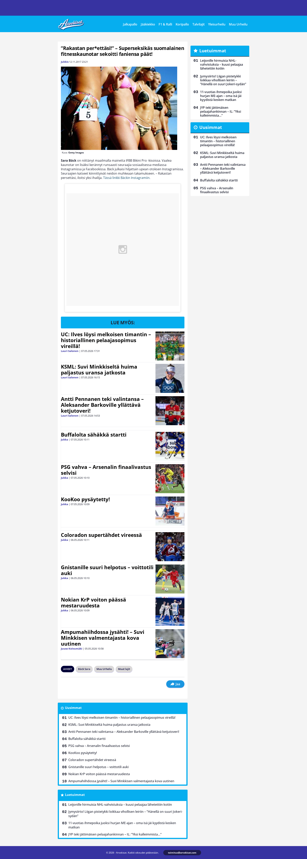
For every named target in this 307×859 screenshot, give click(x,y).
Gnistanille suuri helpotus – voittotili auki (107, 570)
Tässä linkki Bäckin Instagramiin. (126, 178)
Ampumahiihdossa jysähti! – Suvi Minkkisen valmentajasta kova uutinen (102, 637)
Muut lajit (124, 669)
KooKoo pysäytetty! (85, 499)
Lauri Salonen (70, 351)
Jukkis (65, 61)
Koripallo (182, 24)
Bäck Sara (84, 669)
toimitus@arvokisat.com (182, 852)
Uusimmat (73, 708)
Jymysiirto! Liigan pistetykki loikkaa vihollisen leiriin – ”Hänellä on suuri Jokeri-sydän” (125, 813)
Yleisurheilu (216, 24)
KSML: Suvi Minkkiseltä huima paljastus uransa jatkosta (99, 369)
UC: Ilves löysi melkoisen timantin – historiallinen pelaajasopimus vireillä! (106, 340)
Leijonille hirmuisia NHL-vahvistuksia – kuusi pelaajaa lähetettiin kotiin (120, 804)
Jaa (175, 684)
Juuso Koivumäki (71, 648)
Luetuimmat (75, 795)
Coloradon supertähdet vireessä (101, 534)
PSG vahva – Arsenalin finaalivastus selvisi (106, 469)
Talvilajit (198, 24)
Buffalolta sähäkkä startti (93, 434)
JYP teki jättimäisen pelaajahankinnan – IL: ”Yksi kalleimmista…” (115, 834)
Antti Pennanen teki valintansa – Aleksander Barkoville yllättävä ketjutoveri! (102, 404)
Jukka (64, 439)
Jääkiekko (148, 24)
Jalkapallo (130, 24)
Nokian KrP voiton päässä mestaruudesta (93, 602)
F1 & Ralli (165, 24)
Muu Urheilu (238, 24)
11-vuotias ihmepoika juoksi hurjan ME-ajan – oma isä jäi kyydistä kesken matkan (122, 825)
